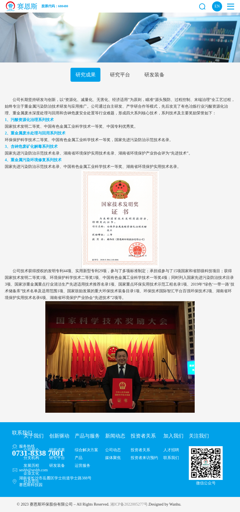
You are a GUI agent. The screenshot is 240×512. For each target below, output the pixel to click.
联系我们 (171, 458)
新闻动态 (115, 436)
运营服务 (82, 465)
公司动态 (113, 450)
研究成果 (86, 75)
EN (217, 6)
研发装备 (154, 75)
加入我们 (173, 436)
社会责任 (31, 481)
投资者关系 (143, 436)
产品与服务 (87, 436)
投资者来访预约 (144, 458)
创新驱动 (59, 436)
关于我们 (33, 436)
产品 (79, 458)
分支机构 (31, 458)
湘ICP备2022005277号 (129, 504)
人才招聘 (171, 450)
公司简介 (31, 450)
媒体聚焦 (113, 458)
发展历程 (31, 465)
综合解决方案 (86, 450)
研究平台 (120, 75)
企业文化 (31, 473)
